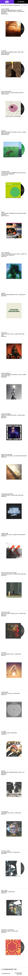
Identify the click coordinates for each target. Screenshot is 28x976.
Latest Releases (7, 5)
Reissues (17, 5)
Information (5, 973)
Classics (24, 5)
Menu (21, 2)
